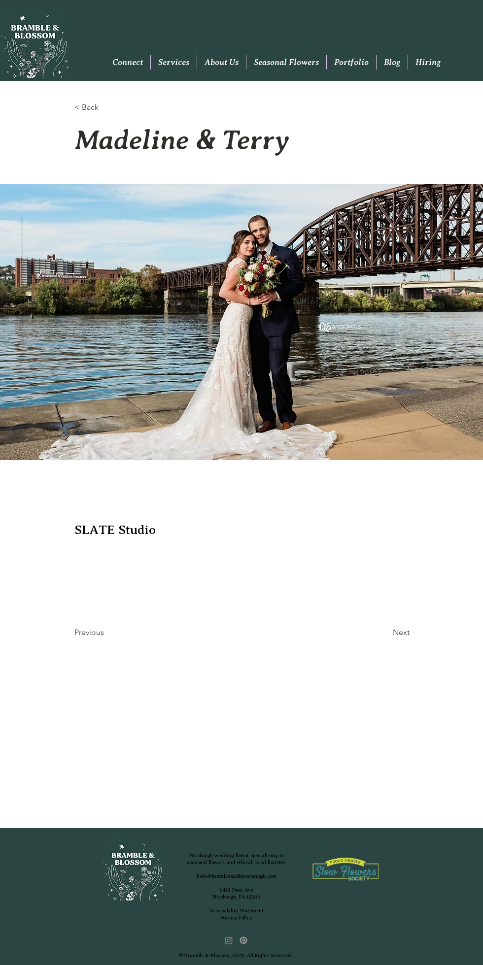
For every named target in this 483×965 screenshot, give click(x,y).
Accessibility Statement (236, 910)
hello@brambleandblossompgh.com (236, 876)
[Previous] (106, 633)
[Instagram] (229, 940)
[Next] (385, 633)
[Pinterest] (243, 940)
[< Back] (106, 107)
